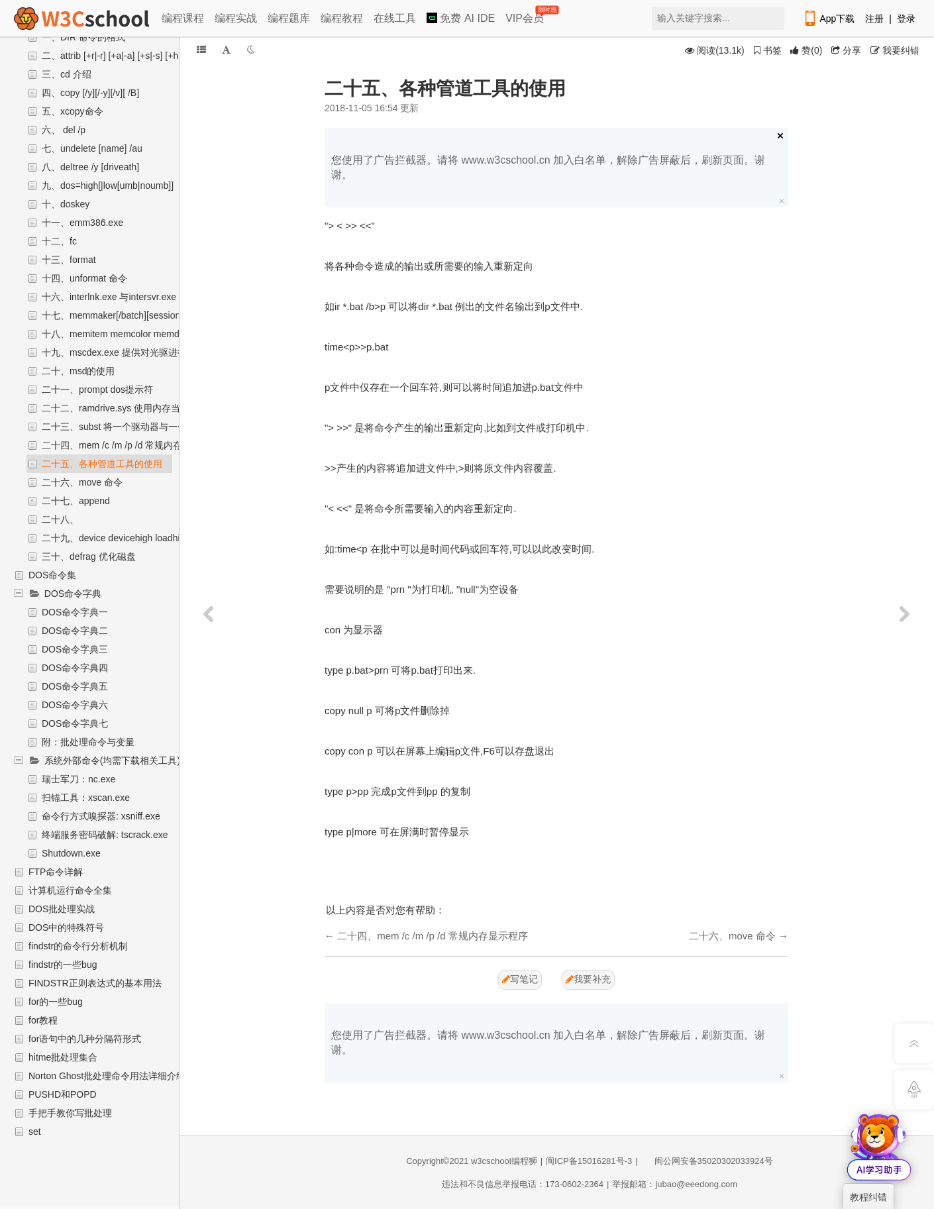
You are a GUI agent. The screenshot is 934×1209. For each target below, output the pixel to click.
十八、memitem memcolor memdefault (122, 334)
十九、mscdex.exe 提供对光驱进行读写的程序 (137, 352)
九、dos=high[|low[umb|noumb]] (108, 185)
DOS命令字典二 (75, 630)
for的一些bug (55, 1001)
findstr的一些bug (62, 964)
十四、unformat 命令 (84, 278)
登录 (906, 18)
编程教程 (342, 18)
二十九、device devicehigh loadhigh (116, 538)
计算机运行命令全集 (70, 890)
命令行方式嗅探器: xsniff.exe (101, 816)
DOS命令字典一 (75, 612)
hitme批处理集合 (62, 1057)
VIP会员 (525, 15)
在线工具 (395, 18)
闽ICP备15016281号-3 (589, 1161)
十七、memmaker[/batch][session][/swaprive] (134, 315)
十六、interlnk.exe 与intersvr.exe (109, 296)
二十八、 (60, 519)
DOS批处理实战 (61, 909)
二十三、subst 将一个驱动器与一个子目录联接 (137, 426)
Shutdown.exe (71, 853)
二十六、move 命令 (82, 482)
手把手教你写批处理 (70, 1113)
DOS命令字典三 (75, 649)
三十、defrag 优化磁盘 (89, 556)
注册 (874, 18)
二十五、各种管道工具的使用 (102, 463)
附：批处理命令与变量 (88, 742)
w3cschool (491, 1161)
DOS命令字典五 (75, 686)
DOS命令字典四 (75, 667)
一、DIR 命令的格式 (83, 37)
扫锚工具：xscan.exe (86, 797)
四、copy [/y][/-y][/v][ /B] (90, 92)
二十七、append (76, 501)
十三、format (69, 259)
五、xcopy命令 (72, 111)
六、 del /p (63, 130)
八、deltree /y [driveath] (90, 167)
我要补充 (588, 979)
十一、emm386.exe (82, 222)
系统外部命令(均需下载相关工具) (112, 760)
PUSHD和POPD (62, 1094)
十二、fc (59, 241)
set (34, 1131)
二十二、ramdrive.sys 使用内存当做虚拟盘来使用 (143, 408)
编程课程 (183, 18)
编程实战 (236, 18)
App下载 (829, 18)
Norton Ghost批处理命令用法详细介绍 (106, 1076)
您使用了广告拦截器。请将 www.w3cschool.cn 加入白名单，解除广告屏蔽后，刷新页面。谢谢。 (548, 167)
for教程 (43, 1020)
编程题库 (289, 18)
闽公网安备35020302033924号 (707, 1161)
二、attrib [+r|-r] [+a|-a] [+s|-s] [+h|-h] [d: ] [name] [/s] (149, 55)
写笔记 (520, 979)
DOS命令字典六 (75, 705)
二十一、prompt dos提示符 (97, 389)
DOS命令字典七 (75, 723)
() (806, 50)
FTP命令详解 (55, 872)
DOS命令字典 (72, 593)
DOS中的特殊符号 (66, 927)
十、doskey (65, 204)
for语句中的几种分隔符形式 (84, 1038)
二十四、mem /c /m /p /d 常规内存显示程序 (130, 445)
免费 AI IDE (461, 18)
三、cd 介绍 (66, 74)
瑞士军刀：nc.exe (78, 779)
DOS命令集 (52, 575)
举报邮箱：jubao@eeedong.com (674, 1184)
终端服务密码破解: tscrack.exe (105, 834)
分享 (846, 50)
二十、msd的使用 (78, 371)
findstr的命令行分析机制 (78, 946)
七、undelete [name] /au (92, 148)
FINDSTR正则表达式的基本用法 (95, 983)
